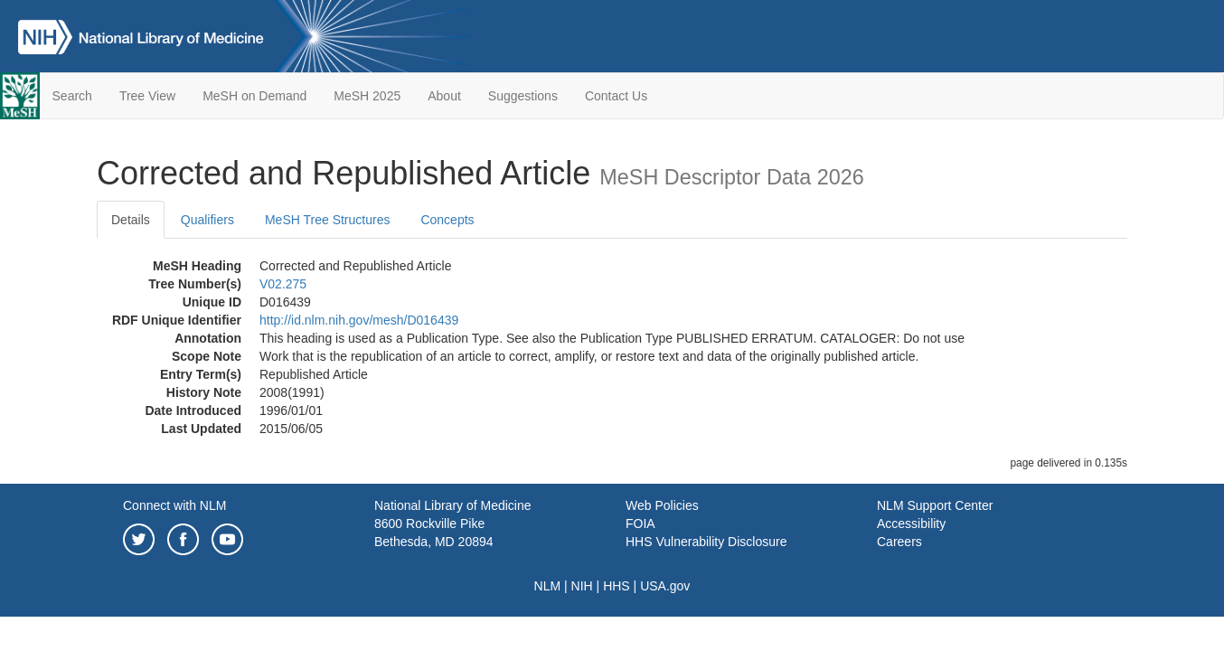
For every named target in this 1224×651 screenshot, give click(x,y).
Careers (899, 541)
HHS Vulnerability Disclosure (706, 541)
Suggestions (523, 96)
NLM (547, 586)
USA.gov (665, 586)
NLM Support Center (935, 505)
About (444, 96)
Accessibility (911, 523)
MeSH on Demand (254, 96)
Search (72, 96)
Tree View (147, 96)
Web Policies (662, 505)
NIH (582, 586)
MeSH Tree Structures (328, 219)
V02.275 (282, 284)
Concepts (447, 219)
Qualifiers (207, 219)
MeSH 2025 (367, 96)
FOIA (640, 523)
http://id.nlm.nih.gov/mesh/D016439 (358, 320)
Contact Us (616, 96)
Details (130, 219)
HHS (616, 586)
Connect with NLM (174, 505)
